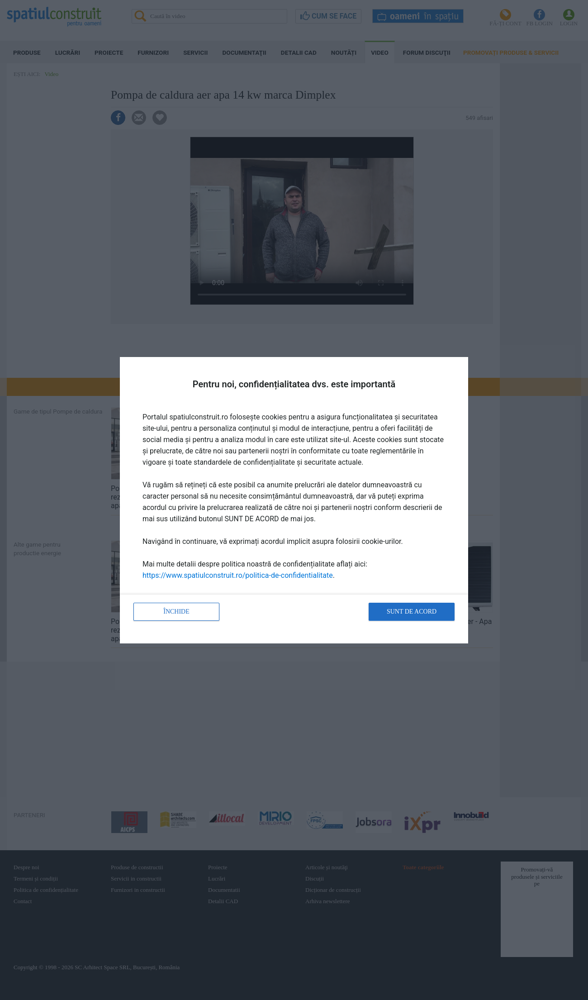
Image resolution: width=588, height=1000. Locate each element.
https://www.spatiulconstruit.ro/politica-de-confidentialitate (237, 575)
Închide (176, 611)
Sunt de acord (411, 611)
